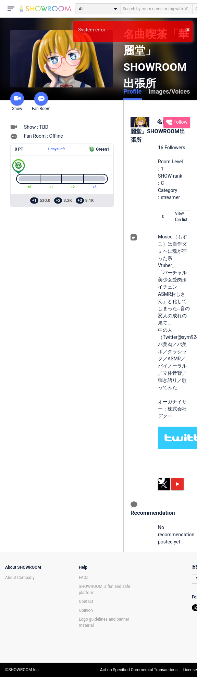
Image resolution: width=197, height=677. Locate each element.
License (190, 669)
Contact (86, 601)
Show (17, 101)
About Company (20, 577)
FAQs (83, 577)
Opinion (86, 610)
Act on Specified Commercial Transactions (138, 669)
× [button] (188, 29)
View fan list (181, 216)
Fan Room (41, 101)
